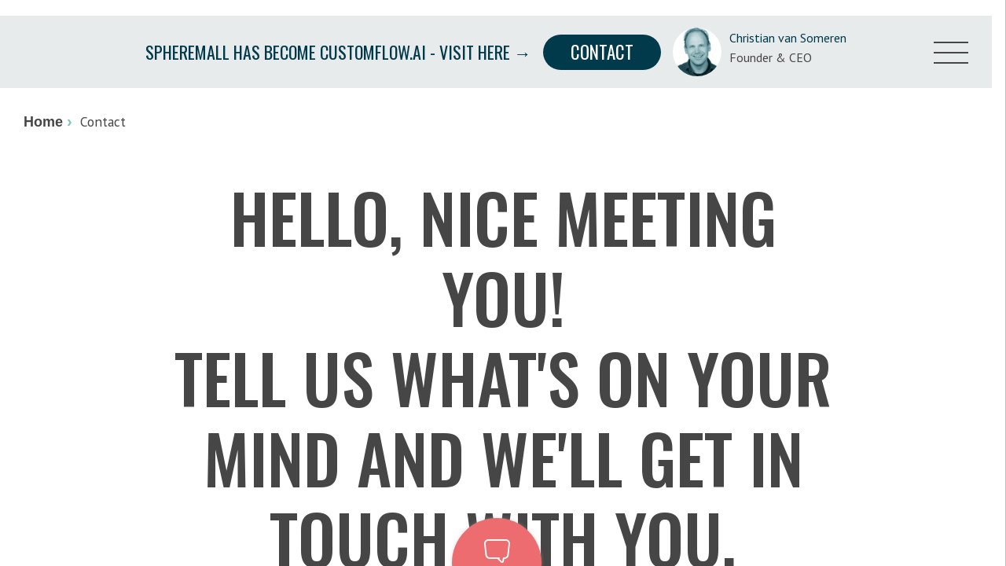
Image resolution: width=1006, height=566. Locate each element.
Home (43, 122)
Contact (602, 52)
